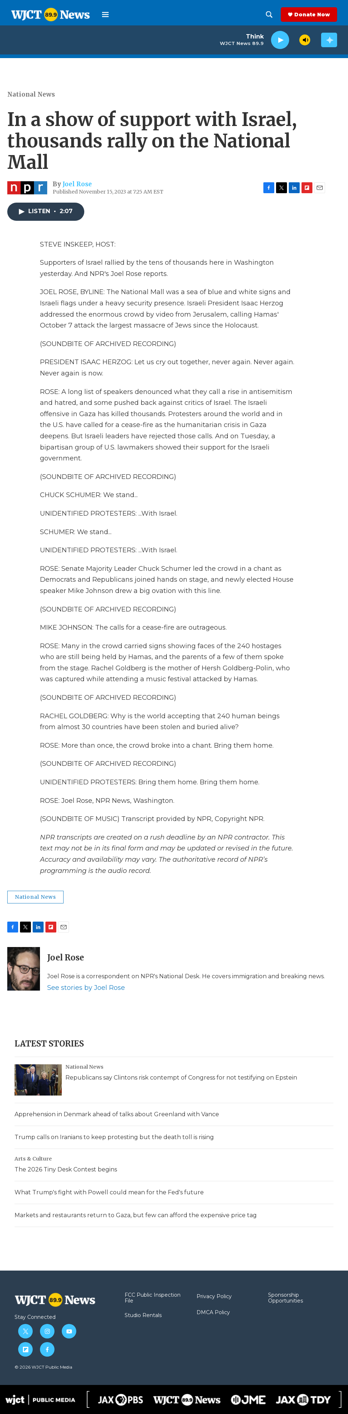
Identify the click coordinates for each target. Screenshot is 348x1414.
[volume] (304, 39)
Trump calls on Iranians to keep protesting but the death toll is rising (114, 1137)
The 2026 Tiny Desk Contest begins (66, 1169)
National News (31, 94)
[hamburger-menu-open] (105, 14)
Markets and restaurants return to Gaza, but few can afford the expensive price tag (136, 1215)
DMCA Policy (213, 1313)
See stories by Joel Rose (86, 988)
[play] (280, 40)
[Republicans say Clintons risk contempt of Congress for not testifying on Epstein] (38, 1080)
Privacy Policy (214, 1297)
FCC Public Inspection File (153, 1298)
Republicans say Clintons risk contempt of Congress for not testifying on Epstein (181, 1077)
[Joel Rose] (23, 969)
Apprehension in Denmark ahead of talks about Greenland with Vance (117, 1114)
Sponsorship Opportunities (285, 1298)
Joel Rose (77, 184)
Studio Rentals (143, 1315)
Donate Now (312, 14)
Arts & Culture (33, 1158)
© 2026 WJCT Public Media (43, 1367)
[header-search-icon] (269, 14)
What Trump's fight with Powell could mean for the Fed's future (109, 1192)
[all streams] (329, 40)
